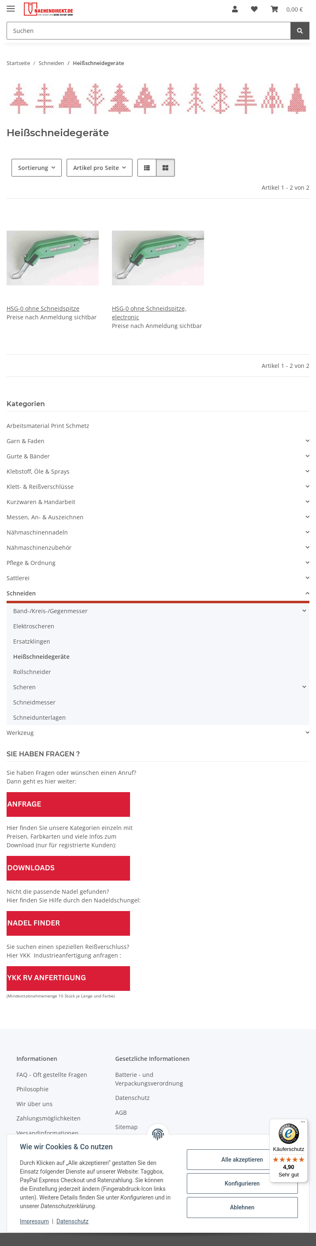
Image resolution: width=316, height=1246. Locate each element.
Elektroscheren (33, 626)
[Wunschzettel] (254, 9)
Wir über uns (34, 1104)
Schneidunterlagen (39, 717)
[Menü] (303, 1124)
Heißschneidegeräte (41, 656)
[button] (234, 9)
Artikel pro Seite (96, 168)
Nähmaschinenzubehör (39, 547)
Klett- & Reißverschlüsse (40, 486)
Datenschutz (73, 1221)
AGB (121, 1112)
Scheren (24, 687)
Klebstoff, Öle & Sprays (38, 471)
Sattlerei (18, 578)
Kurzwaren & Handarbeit (41, 502)
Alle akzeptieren (242, 1159)
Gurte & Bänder (28, 456)
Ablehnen (242, 1207)
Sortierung (33, 168)
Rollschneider (32, 672)
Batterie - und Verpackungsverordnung (149, 1079)
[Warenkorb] (286, 9)
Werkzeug (20, 733)
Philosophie (32, 1089)
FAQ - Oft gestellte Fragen (51, 1075)
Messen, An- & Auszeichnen (45, 517)
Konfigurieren (241, 1183)
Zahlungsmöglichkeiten (48, 1118)
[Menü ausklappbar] (11, 5)
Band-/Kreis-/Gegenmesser (50, 611)
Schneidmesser (34, 702)
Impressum (34, 1221)
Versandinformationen (47, 1133)
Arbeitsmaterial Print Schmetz (48, 426)
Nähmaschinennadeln (37, 532)
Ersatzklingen (31, 641)
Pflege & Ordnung (31, 563)
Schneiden (21, 593)
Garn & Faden (25, 441)
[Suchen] (149, 31)
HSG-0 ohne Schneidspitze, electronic (149, 313)
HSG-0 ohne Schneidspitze (43, 308)
